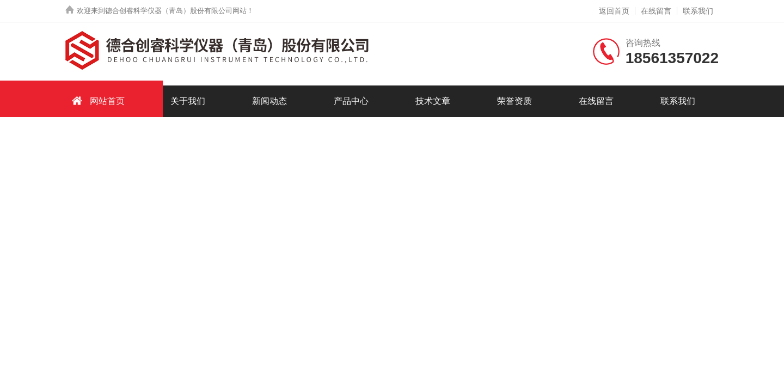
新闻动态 (269, 101)
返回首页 (614, 11)
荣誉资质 (514, 101)
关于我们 (187, 101)
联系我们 (698, 11)
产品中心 (351, 101)
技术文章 (432, 101)
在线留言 (656, 11)
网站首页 (96, 100)
